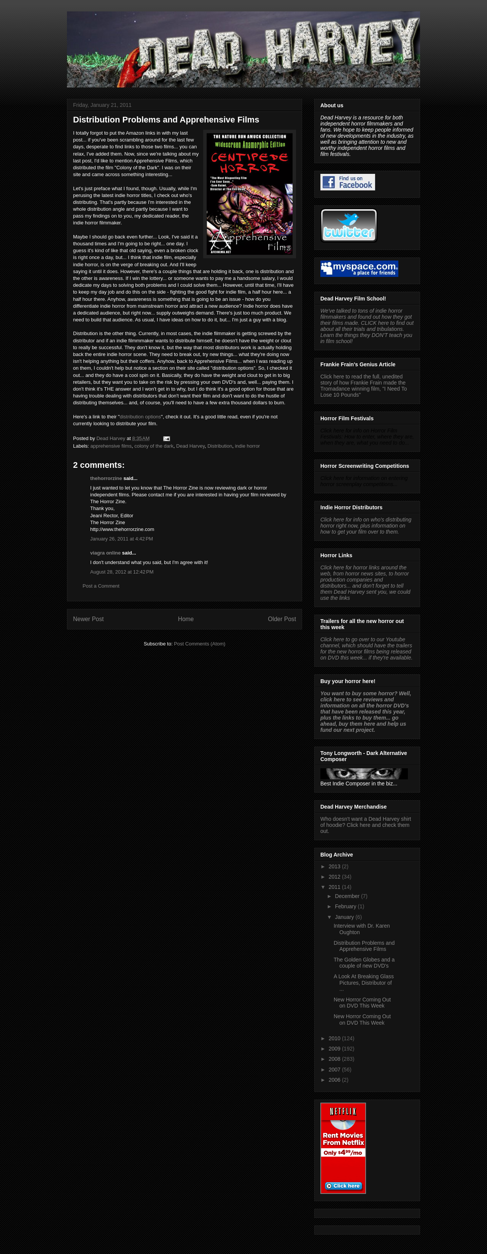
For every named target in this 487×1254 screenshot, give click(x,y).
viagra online (105, 553)
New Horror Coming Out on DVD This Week (362, 1003)
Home (186, 619)
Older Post (282, 619)
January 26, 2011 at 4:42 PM (121, 539)
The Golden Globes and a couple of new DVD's (364, 963)
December (348, 896)
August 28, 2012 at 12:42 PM (122, 572)
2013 (335, 866)
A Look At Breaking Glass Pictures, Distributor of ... (364, 982)
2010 (335, 1038)
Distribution (219, 446)
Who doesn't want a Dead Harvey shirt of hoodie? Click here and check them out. (365, 825)
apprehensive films (111, 446)
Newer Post (88, 619)
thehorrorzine (106, 478)
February (346, 906)
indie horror (247, 446)
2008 (335, 1059)
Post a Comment (101, 586)
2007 (335, 1069)
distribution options (140, 417)
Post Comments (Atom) (199, 644)
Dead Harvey (190, 446)
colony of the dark (153, 446)
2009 (335, 1049)
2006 (335, 1080)
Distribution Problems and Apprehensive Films (364, 946)
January (345, 917)
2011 (335, 887)
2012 (335, 877)
